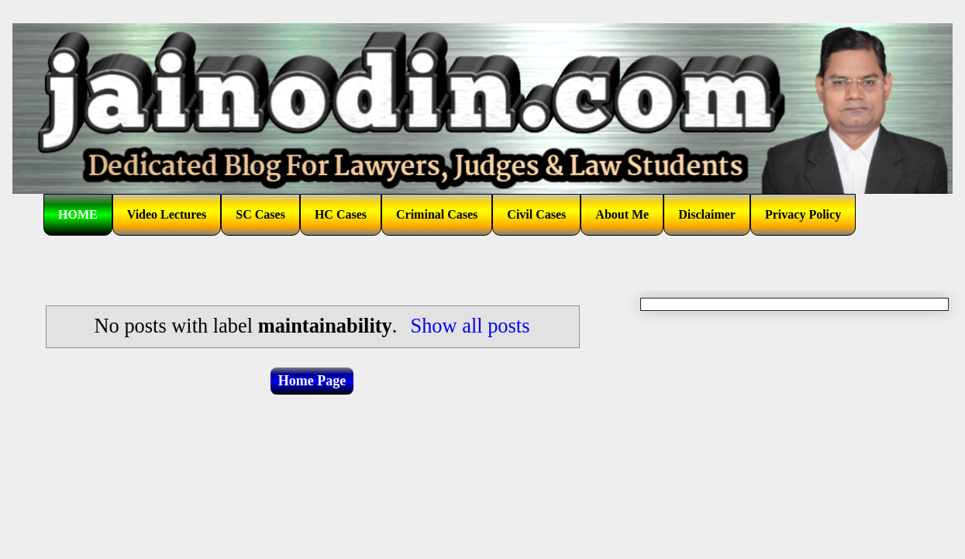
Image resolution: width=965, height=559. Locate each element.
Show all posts (469, 325)
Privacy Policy (803, 214)
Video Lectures (167, 214)
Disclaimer (707, 214)
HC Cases (341, 214)
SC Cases (260, 214)
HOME (78, 214)
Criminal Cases (436, 214)
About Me (622, 214)
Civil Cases (536, 214)
